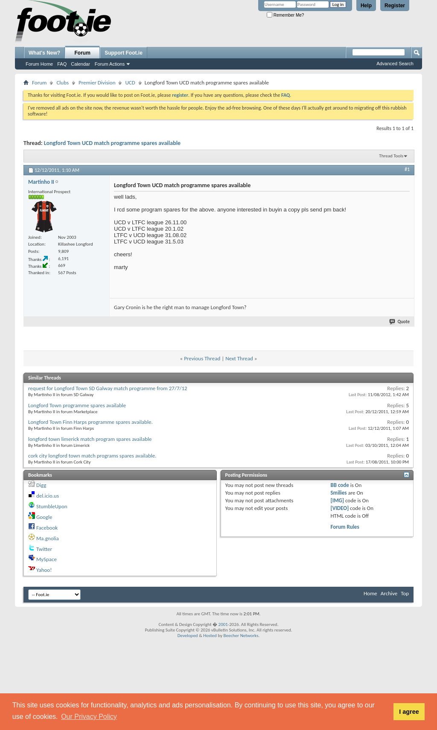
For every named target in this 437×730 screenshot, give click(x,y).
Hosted (210, 635)
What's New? (44, 53)
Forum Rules (344, 527)
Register (395, 6)
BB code (339, 485)
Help (366, 6)
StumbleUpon (51, 506)
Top (405, 593)
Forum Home (39, 64)
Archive (389, 593)
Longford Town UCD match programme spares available (112, 143)
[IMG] (337, 500)
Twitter (44, 549)
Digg (41, 485)
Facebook (47, 527)
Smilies (338, 493)
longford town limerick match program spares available (90, 439)
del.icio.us (47, 495)
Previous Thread (202, 358)
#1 (407, 169)
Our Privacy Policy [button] (89, 716)
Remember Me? (285, 15)
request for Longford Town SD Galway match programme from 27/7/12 (107, 388)
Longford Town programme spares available (77, 405)
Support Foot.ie (124, 53)
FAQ (62, 64)
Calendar (80, 64)
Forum (82, 53)
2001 (223, 624)
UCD (130, 82)
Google (44, 517)
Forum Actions (110, 64)
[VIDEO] (339, 508)
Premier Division (97, 82)
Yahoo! (44, 570)
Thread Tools (391, 156)
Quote (400, 321)
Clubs (62, 82)
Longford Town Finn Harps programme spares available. (90, 422)
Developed (188, 635)
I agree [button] (409, 711)
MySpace (46, 559)
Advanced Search (395, 63)
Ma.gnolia (47, 538)
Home (370, 593)
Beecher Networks (240, 635)
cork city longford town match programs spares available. (92, 455)
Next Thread (239, 358)
